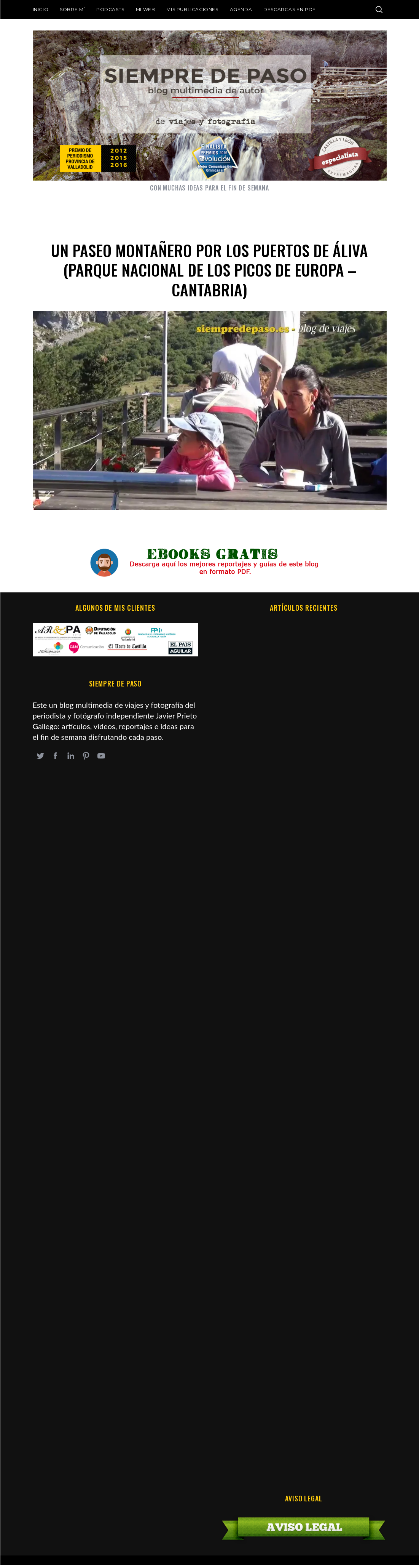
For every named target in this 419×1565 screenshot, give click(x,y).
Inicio (41, 9)
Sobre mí (72, 9)
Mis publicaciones (192, 9)
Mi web (145, 9)
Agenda (241, 9)
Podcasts (110, 9)
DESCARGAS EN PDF (289, 9)
